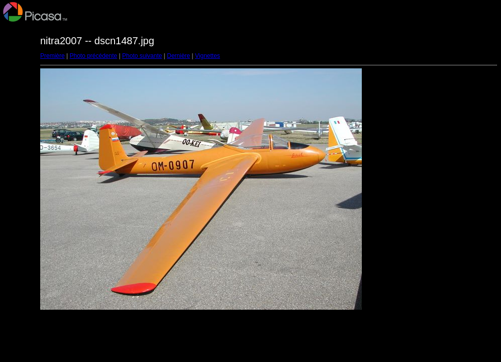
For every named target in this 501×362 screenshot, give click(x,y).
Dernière (178, 55)
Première (52, 55)
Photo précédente (93, 55)
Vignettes (207, 55)
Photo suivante (142, 55)
